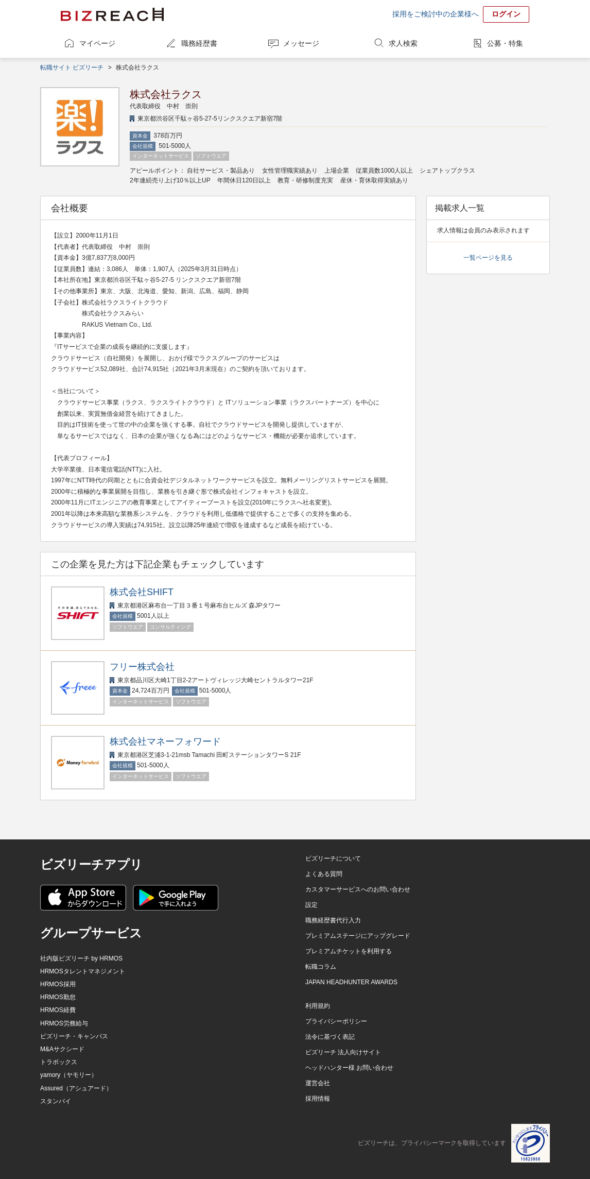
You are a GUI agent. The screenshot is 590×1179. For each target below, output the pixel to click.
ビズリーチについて (333, 858)
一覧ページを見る (488, 257)
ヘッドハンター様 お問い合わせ (349, 1067)
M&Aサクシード (62, 1049)
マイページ (97, 43)
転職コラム (320, 966)
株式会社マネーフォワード (165, 741)
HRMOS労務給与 (64, 1023)
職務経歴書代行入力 (333, 920)
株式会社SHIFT (141, 592)
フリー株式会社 (142, 667)
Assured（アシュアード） (76, 1088)
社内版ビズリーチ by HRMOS (81, 958)
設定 (311, 904)
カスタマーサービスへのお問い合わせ (357, 889)
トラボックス (58, 1062)
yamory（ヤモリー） (68, 1075)
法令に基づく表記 (330, 1036)
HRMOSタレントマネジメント (82, 971)
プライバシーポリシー (336, 1021)
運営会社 (317, 1083)
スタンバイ (55, 1101)
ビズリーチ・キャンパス (74, 1036)
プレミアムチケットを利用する (348, 951)
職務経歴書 (199, 43)
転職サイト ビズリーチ (71, 67)
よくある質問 (323, 874)
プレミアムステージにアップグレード (357, 935)
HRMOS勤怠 (58, 997)
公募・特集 (505, 43)
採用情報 (317, 1098)
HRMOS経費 (58, 1010)
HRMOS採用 (58, 984)
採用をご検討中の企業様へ (435, 14)
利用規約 (317, 1005)
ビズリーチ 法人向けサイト (343, 1052)
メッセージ (301, 43)
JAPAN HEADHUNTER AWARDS (351, 982)
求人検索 (403, 43)
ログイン (506, 14)
